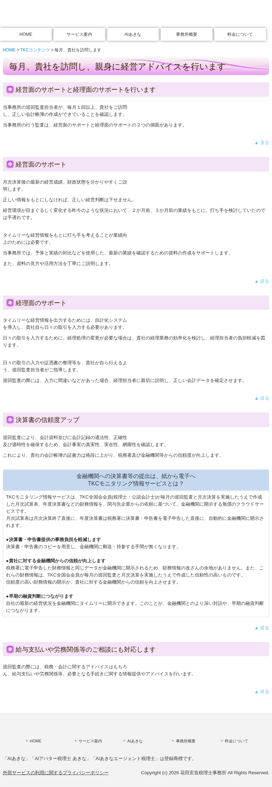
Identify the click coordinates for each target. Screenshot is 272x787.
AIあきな (133, 34)
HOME (25, 34)
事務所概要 (186, 34)
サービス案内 (79, 34)
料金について (240, 34)
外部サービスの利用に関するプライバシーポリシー (56, 772)
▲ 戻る (261, 142)
